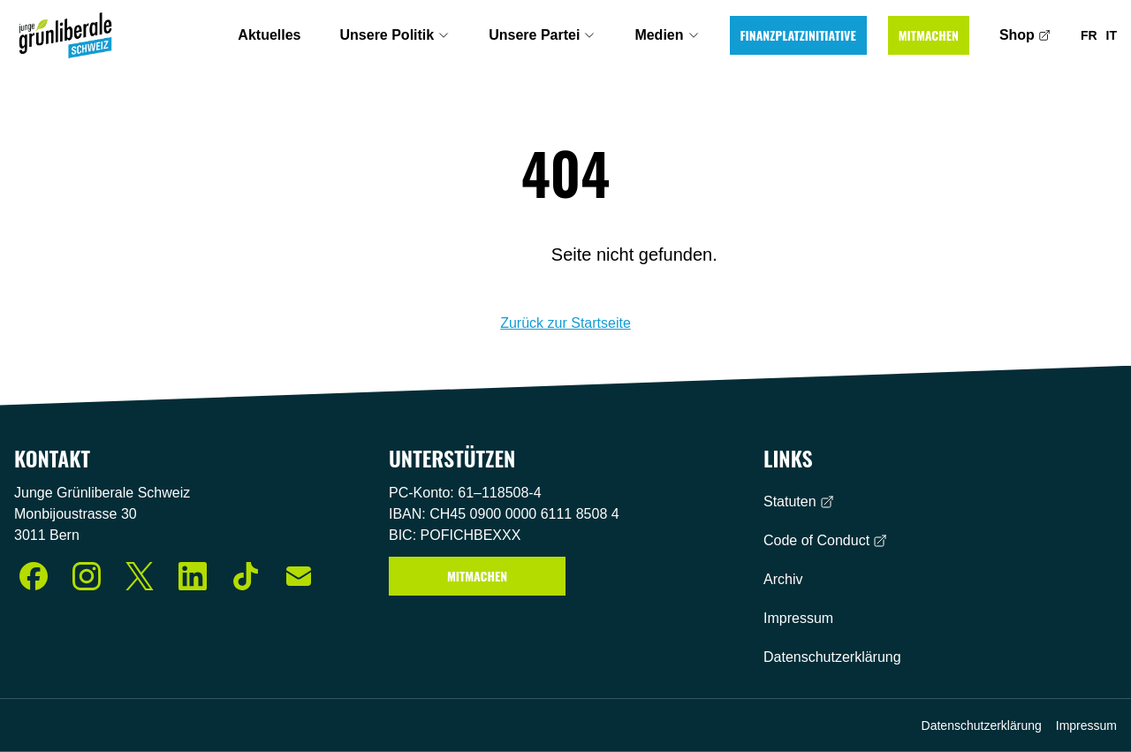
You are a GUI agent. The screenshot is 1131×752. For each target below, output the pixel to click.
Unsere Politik (395, 34)
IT (1111, 35)
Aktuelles (269, 34)
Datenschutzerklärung (832, 657)
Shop (1025, 34)
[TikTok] (245, 576)
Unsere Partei (542, 34)
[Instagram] (86, 576)
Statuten (798, 501)
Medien (666, 34)
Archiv (782, 579)
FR (1089, 35)
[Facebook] (33, 576)
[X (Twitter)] (139, 576)
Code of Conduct (825, 540)
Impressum (798, 618)
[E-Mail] (298, 576)
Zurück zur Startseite (565, 322)
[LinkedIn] (192, 576)
